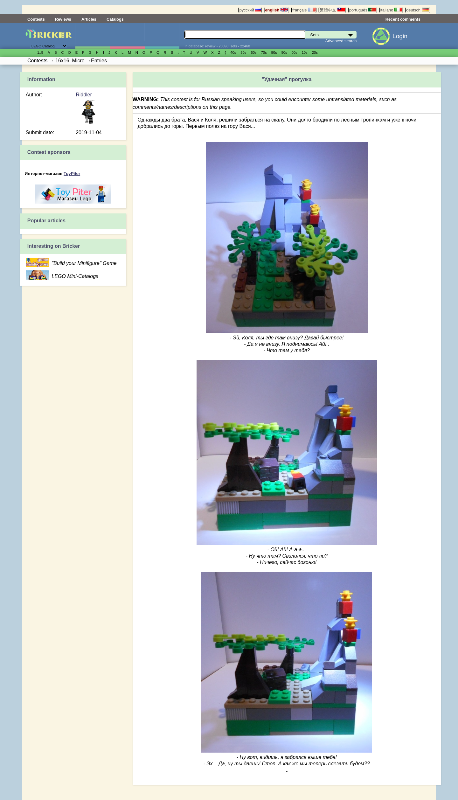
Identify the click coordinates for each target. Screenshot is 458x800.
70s (264, 52)
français (303, 10)
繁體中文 (332, 10)
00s (294, 52)
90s (284, 52)
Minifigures (127, 36)
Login (399, 36)
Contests (36, 19)
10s (305, 52)
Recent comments (402, 19)
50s (243, 52)
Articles (88, 19)
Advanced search (341, 40)
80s (274, 52)
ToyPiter (72, 173)
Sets (92, 36)
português (362, 10)
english (276, 10)
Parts (162, 36)
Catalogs (115, 19)
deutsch (417, 10)
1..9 (40, 52)
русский (250, 10)
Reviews (63, 19)
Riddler (84, 94)
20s (315, 52)
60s (253, 52)
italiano (391, 10)
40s (233, 52)
